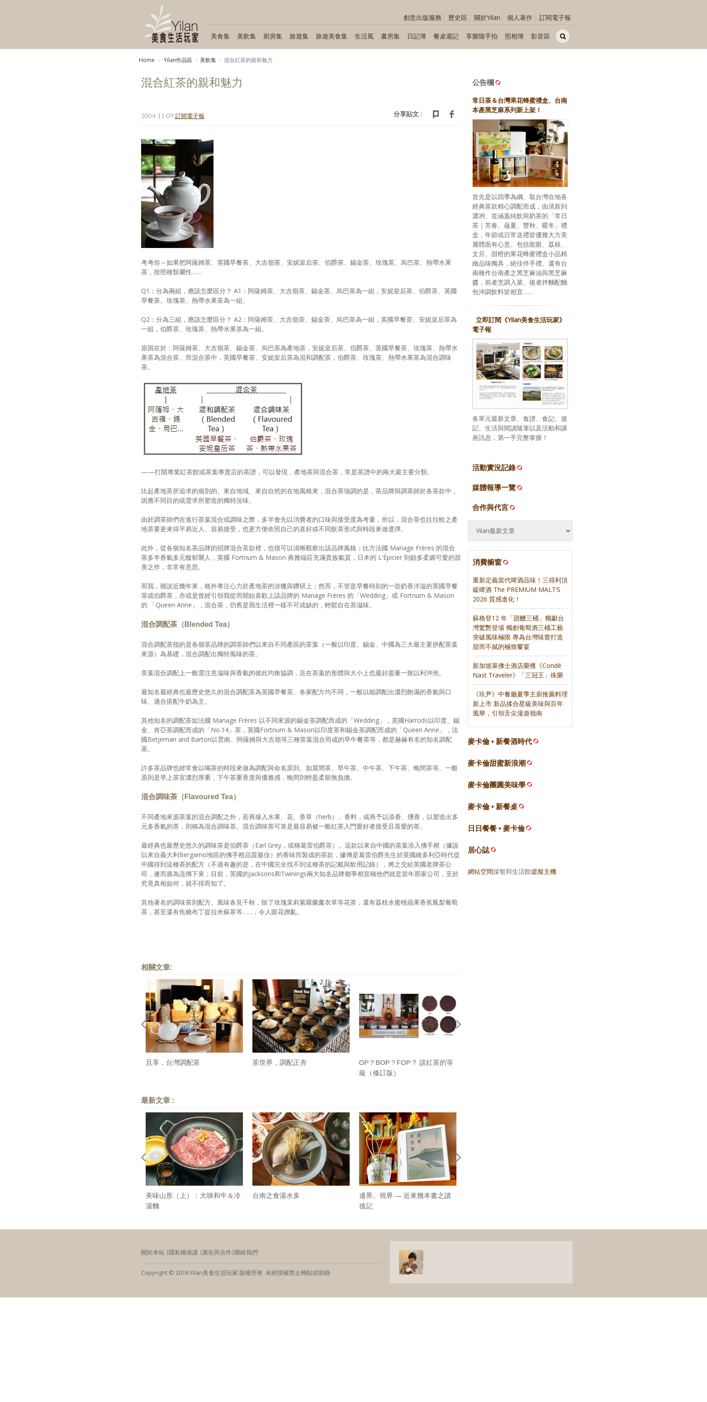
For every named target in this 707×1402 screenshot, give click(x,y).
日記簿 (416, 36)
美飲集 (246, 36)
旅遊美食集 (331, 36)
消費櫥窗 (491, 562)
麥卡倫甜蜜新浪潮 (497, 763)
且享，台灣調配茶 (173, 1062)
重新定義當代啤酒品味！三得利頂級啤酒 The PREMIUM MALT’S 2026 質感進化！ (520, 589)
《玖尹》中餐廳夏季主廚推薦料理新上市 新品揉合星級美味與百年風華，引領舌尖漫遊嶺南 (520, 703)
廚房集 (272, 36)
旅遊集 (298, 36)
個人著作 (519, 17)
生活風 (364, 36)
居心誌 (478, 850)
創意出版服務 (422, 17)
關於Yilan (487, 17)
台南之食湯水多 (276, 1195)
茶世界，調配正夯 (279, 1062)
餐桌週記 (446, 36)
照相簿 (514, 36)
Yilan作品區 (177, 60)
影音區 (540, 36)
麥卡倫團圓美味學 (497, 785)
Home (147, 60)
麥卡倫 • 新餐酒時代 (500, 741)
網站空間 (480, 871)
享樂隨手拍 (482, 36)
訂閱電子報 (555, 17)
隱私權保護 (183, 1252)
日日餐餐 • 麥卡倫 (496, 828)
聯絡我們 (246, 1252)
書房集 (390, 36)
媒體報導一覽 (498, 487)
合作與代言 (494, 507)
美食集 (220, 36)
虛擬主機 (543, 871)
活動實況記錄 (498, 467)
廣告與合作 (217, 1252)
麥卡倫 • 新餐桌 (493, 807)
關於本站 (153, 1252)
